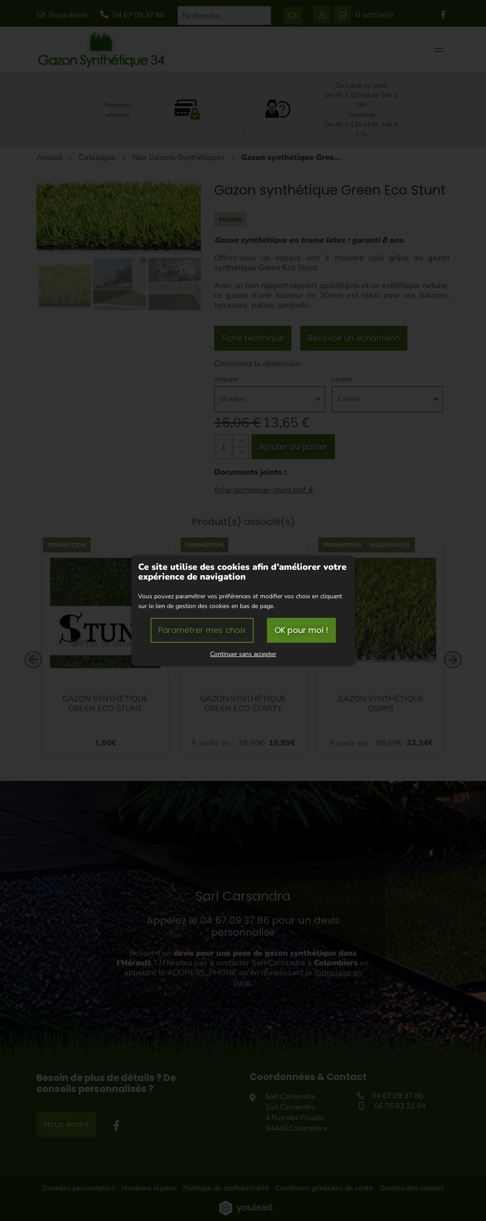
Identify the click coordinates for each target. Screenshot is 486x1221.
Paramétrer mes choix (202, 630)
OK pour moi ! (301, 630)
